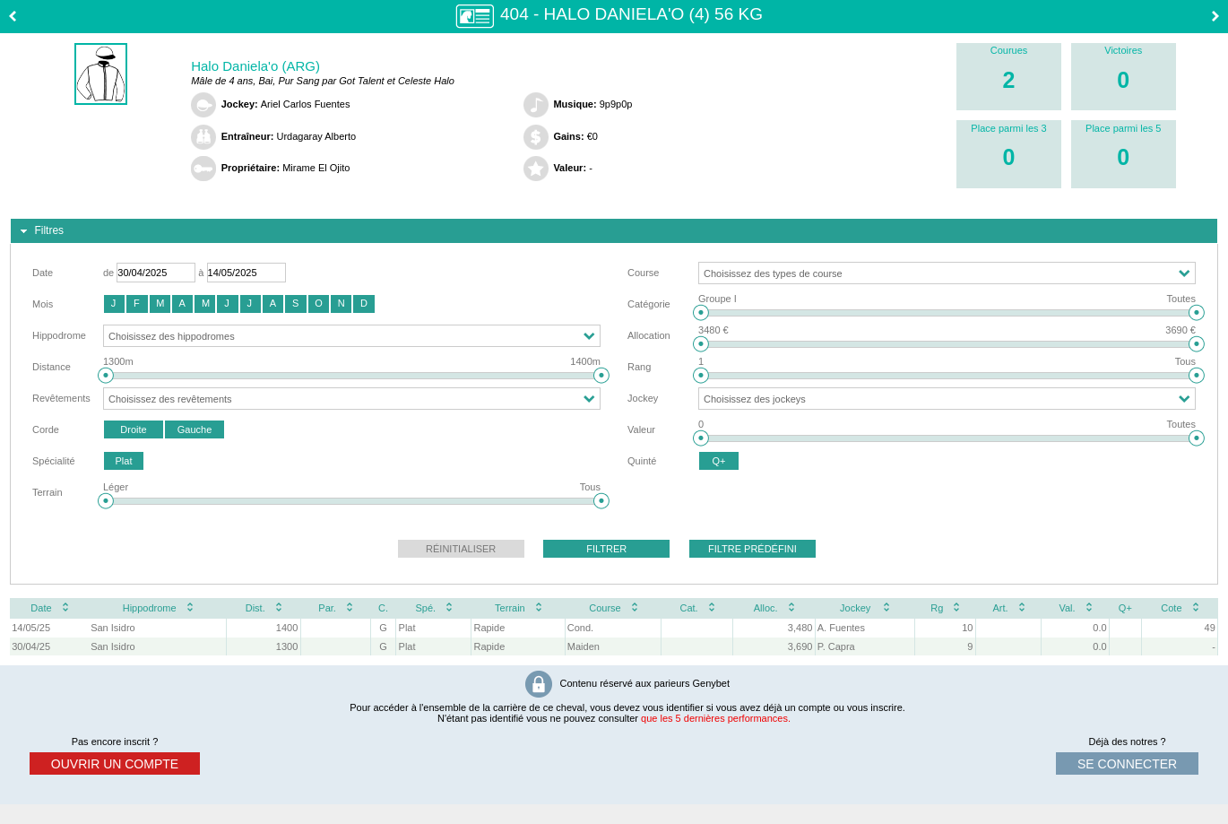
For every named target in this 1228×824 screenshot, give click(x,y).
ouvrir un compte (114, 764)
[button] (114, 304)
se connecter (1127, 764)
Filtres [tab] (40, 231)
